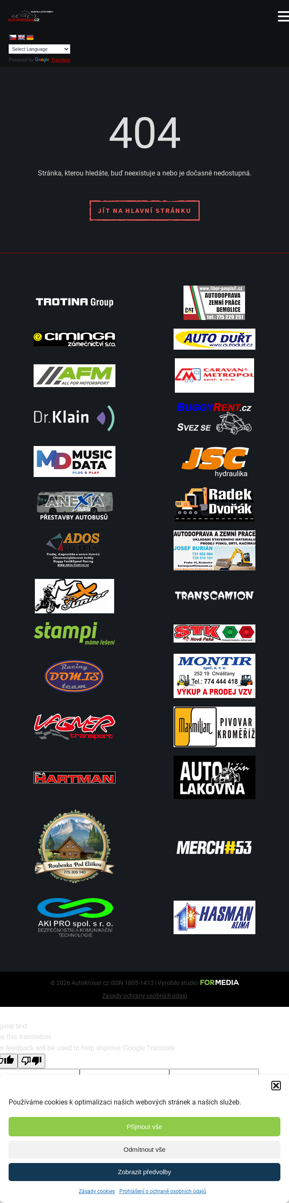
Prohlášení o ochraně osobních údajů (162, 1191)
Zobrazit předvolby (144, 1171)
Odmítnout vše (145, 1149)
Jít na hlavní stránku (145, 210)
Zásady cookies (97, 1191)
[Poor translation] (31, 1061)
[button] (276, 1085)
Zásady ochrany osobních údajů (144, 995)
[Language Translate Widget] (39, 49)
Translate (52, 59)
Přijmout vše (144, 1126)
